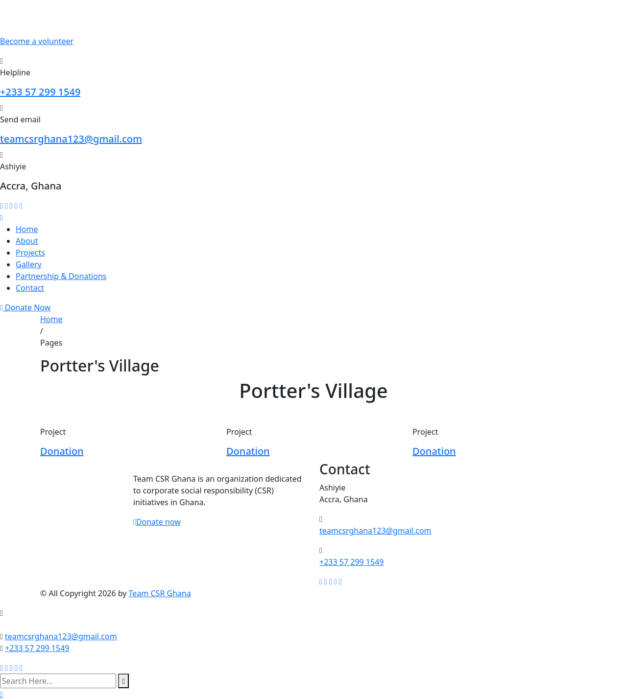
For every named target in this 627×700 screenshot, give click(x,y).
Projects (30, 252)
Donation (62, 451)
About (27, 240)
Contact (30, 287)
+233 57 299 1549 (40, 91)
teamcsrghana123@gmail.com (71, 138)
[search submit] (123, 681)
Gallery (29, 264)
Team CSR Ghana (160, 593)
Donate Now (25, 307)
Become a (36, 41)
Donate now (157, 521)
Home (27, 229)
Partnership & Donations (61, 276)
